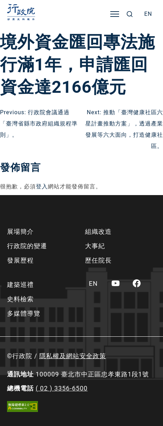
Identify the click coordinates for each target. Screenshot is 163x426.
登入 (42, 186)
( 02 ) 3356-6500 (61, 388)
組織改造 (98, 231)
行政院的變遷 (27, 246)
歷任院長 (98, 260)
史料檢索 (20, 299)
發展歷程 (20, 260)
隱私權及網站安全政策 (72, 356)
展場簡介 (20, 231)
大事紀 (95, 246)
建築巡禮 (20, 284)
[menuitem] (148, 14)
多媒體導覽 (23, 313)
